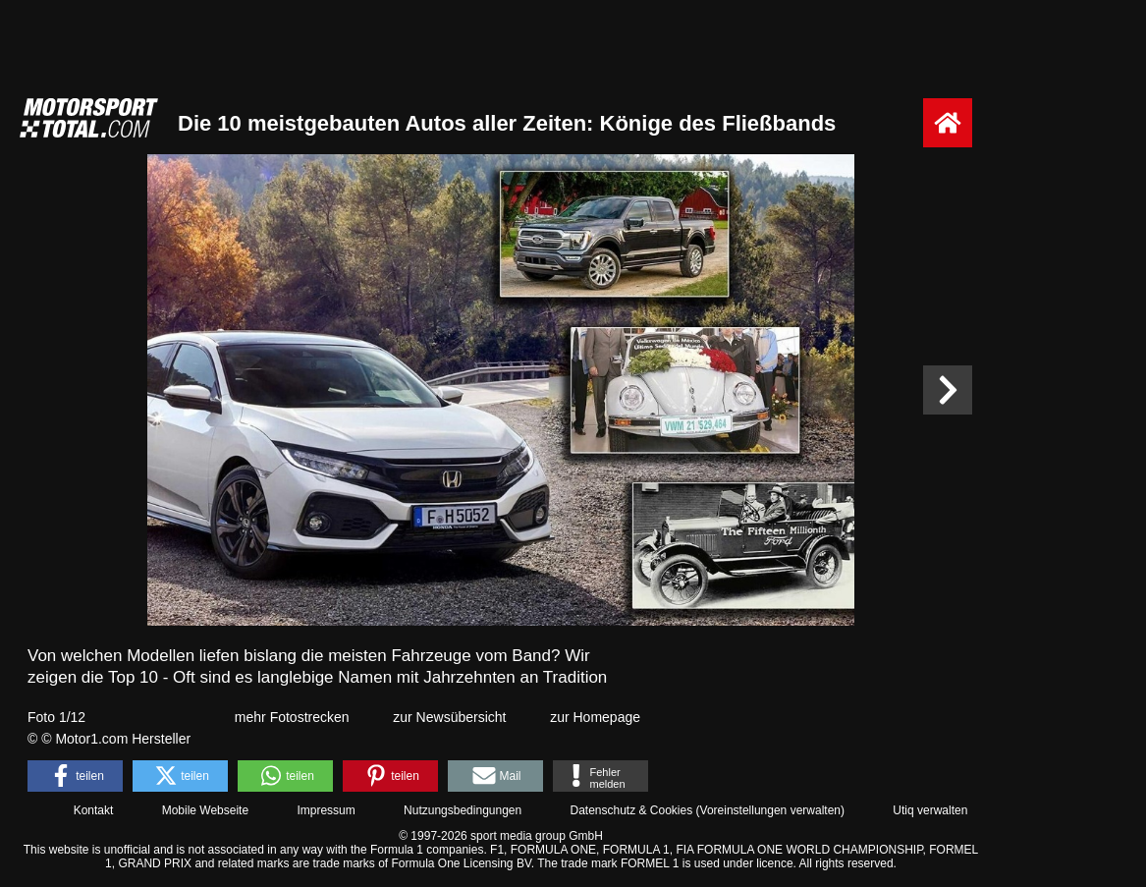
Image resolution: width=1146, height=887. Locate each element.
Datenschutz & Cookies (631, 810)
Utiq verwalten (930, 810)
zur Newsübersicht (449, 717)
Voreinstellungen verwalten (770, 810)
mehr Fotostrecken (292, 717)
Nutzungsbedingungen (462, 810)
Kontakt (94, 810)
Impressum (326, 810)
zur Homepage (595, 717)
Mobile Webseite (205, 810)
